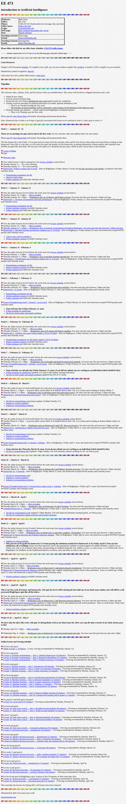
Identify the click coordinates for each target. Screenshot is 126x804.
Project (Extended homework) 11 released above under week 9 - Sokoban (32, 486)
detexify (31, 71)
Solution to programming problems (20, 406)
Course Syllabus (9, 151)
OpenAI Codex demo (14, 177)
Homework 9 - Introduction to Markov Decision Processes (26, 428)
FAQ (5, 153)
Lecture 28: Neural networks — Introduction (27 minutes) (26, 763)
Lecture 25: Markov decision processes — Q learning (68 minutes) (29, 748)
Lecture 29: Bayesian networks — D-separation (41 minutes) (27, 770)
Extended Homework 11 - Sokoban (17, 509)
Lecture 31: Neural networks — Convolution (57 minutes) (26, 779)
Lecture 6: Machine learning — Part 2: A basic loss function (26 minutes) (32, 669)
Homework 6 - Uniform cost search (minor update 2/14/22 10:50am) (30, 333)
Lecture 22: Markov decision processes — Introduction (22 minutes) (30, 737)
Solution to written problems (17, 403)
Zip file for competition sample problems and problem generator (31, 515)
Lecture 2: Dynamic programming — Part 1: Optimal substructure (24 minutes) (34, 655)
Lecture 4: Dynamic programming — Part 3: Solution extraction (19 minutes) (33, 660)
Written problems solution (16, 208)
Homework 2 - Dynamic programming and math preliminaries (27, 199)
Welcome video (9, 158)
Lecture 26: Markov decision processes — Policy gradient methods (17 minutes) (35, 754)
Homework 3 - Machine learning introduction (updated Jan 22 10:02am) (31, 230)
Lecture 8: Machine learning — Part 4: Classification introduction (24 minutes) (34, 677)
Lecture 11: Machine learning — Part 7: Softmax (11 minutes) (27, 684)
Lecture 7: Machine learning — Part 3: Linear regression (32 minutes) (30, 671)
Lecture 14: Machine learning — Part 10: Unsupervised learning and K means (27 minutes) (39, 695)
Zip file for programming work (18, 401)
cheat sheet (40, 75)
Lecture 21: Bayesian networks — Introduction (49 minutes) (27, 730)
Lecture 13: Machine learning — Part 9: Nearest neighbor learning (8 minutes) (34, 693)
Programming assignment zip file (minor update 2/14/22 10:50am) (32, 340)
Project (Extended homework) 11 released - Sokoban (24, 443)
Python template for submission (18, 311)
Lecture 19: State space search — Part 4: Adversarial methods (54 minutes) (32, 719)
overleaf (80, 67)
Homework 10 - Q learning (13, 471)
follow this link (25, 26)
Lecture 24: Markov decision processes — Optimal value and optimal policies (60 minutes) (39, 741)
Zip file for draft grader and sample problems (23, 313)
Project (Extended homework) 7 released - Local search (25, 302)
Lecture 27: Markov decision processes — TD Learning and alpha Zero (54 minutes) (36, 757)
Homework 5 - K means (12, 290)
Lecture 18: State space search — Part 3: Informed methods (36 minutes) (32, 717)
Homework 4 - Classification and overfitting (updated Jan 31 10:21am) (31, 259)
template (25, 67)
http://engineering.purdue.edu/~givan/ (34, 30)
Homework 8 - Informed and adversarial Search (22, 395)
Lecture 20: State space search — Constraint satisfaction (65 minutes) (30, 728)
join (8, 116)
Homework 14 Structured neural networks (19, 603)
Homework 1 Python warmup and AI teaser (20, 169)
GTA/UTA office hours (53, 48)
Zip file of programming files (17, 451)
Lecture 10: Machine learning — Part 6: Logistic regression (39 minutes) (32, 682)
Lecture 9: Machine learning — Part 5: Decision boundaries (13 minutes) (32, 680)
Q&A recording (35, 195)
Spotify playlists (25, 33)
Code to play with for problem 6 (18, 237)
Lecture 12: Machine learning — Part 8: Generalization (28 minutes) (30, 686)
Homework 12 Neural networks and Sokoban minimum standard (28, 535)
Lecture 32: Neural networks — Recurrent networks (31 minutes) (29, 781)
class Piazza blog (19, 116)
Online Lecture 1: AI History (14, 649)
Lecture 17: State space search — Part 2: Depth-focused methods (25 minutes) (34, 711)
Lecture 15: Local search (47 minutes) (18, 702)
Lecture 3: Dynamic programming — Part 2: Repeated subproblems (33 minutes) (35, 658)
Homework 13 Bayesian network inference (20, 570)
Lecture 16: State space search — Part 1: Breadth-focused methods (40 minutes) (34, 708)
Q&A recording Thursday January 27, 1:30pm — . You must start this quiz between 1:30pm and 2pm (62, 228)
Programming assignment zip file (19, 175)
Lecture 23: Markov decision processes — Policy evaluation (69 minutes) (32, 739)
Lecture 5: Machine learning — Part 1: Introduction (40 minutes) (28, 666)
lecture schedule (46, 162)
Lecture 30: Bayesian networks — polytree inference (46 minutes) (29, 772)
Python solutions (12, 179)
